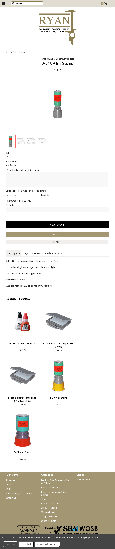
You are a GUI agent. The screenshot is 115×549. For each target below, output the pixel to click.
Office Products (48, 520)
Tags (25, 253)
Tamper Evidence (49, 516)
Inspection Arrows (50, 487)
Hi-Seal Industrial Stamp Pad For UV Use (58, 345)
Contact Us (11, 497)
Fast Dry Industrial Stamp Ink (23, 343)
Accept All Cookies (47, 544)
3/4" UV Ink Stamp (22, 452)
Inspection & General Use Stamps (53, 493)
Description (13, 253)
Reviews (36, 253)
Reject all (26, 544)
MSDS (8, 489)
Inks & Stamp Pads (50, 503)
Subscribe (10, 480)
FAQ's (8, 484)
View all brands (84, 479)
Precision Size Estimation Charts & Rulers (56, 482)
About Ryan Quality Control (19, 493)
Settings (10, 544)
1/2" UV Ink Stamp (58, 397)
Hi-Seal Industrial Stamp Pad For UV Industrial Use (22, 399)
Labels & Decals (49, 507)
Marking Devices (49, 512)
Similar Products (53, 253)
